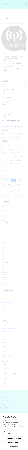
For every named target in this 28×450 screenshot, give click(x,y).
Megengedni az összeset (14, 438)
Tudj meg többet (7, 433)
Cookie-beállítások (14, 446)
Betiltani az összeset (14, 442)
